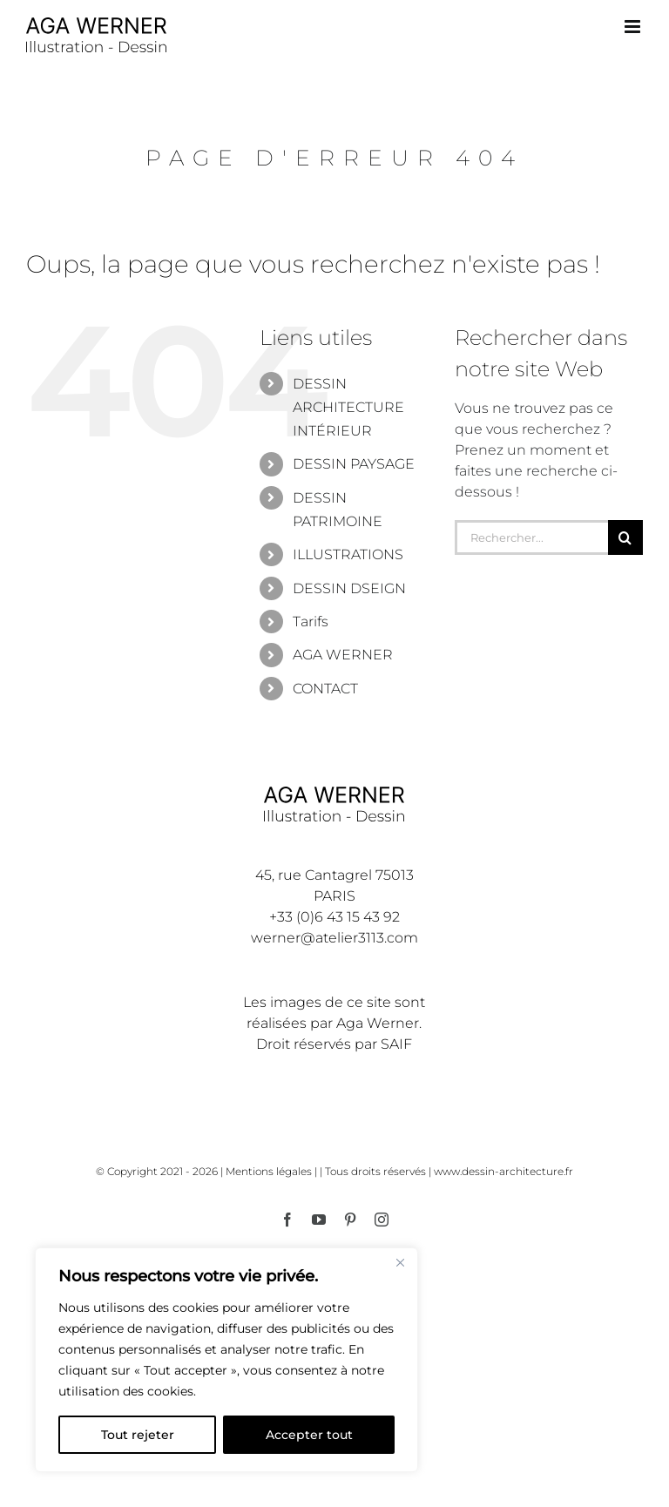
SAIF (396, 1044)
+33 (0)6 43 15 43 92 (334, 917)
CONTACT (325, 688)
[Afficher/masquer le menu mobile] (634, 26)
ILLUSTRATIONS (348, 554)
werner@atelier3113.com (334, 937)
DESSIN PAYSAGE (354, 464)
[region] (226, 1359)
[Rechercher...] (531, 537)
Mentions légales (269, 1171)
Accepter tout (309, 1435)
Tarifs (310, 621)
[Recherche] (625, 537)
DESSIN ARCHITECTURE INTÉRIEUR (348, 407)
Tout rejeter (137, 1435)
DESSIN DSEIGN (349, 588)
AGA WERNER (343, 654)
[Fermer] (399, 1262)
